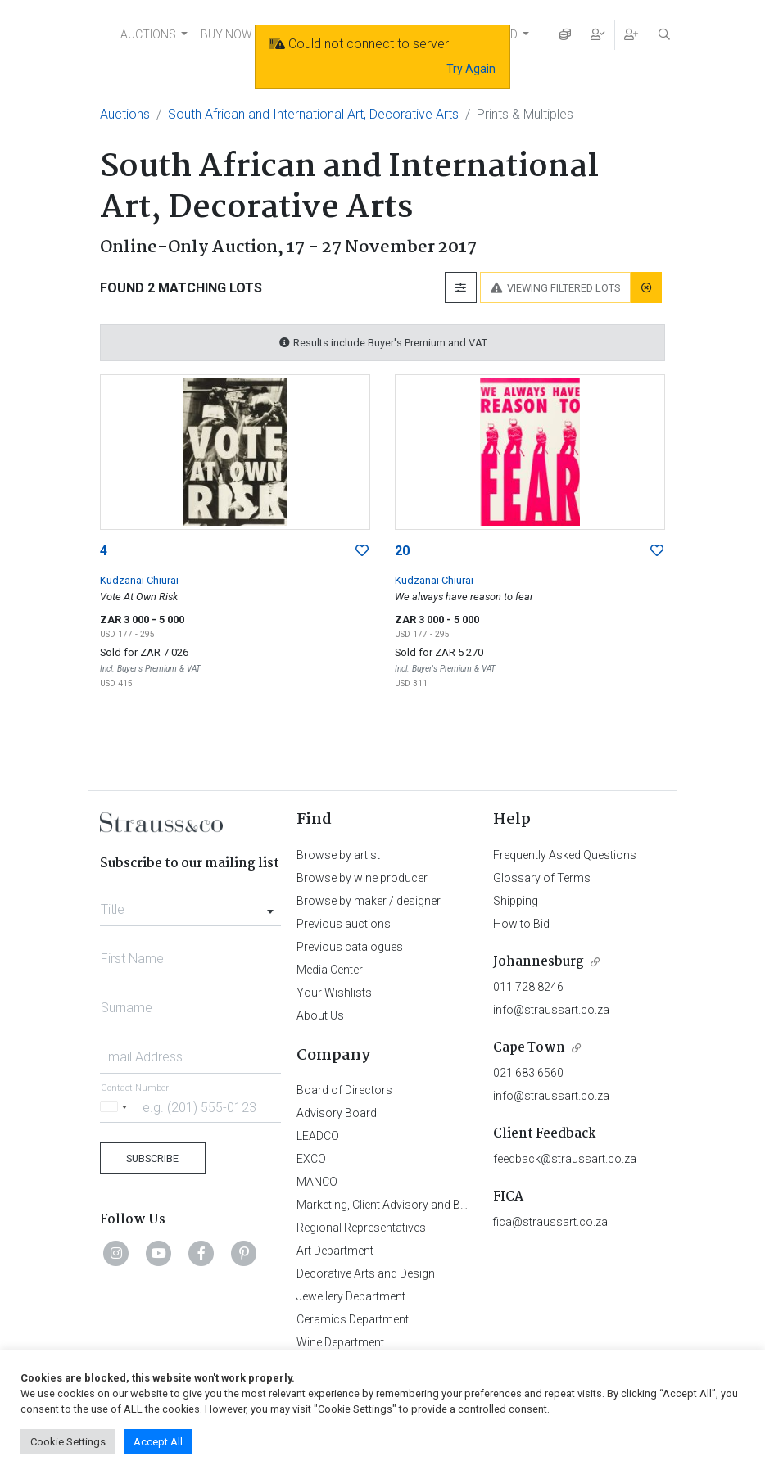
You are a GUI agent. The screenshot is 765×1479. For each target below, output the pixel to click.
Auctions (125, 114)
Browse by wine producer (362, 877)
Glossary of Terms (542, 877)
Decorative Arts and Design (365, 1273)
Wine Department (340, 1342)
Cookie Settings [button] (68, 1442)
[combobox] (190, 905)
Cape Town (529, 1048)
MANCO (316, 1181)
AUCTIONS (148, 34)
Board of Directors (344, 1090)
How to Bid (521, 923)
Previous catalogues (349, 946)
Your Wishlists (334, 992)
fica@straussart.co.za (550, 1221)
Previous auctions (343, 923)
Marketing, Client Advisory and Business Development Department (464, 1204)
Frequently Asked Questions (564, 855)
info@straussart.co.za (551, 1009)
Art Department (334, 1250)
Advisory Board (336, 1112)
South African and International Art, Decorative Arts (313, 114)
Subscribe (152, 1158)
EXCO (311, 1158)
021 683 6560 (528, 1072)
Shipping (515, 900)
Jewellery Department (350, 1296)
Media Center (329, 969)
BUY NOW (226, 34)
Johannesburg (538, 962)
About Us (320, 1015)
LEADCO (317, 1135)
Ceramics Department (352, 1319)
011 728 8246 (528, 986)
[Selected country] (116, 1107)
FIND (505, 34)
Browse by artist (338, 855)
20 (402, 551)
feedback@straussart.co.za (564, 1158)
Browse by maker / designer (368, 900)
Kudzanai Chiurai (139, 580)
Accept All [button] (158, 1442)
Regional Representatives (361, 1227)
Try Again (471, 68)
